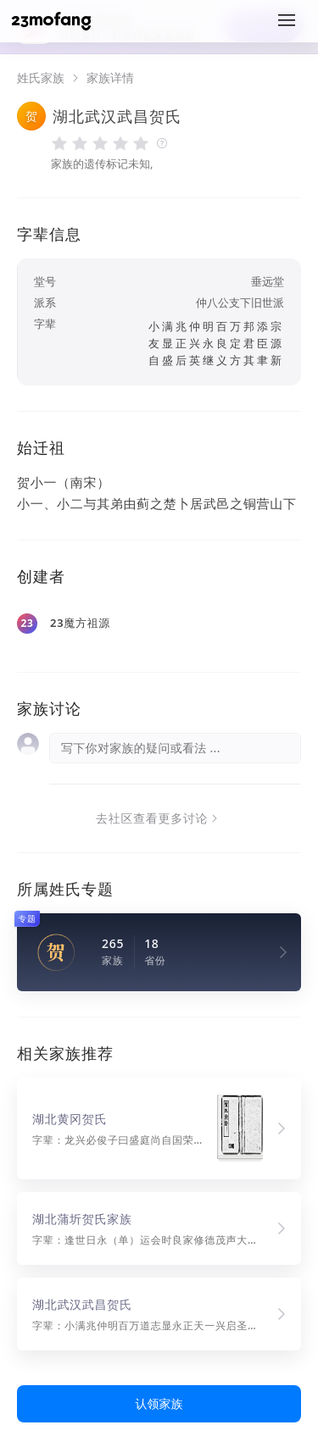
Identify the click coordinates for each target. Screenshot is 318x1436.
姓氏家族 (40, 78)
